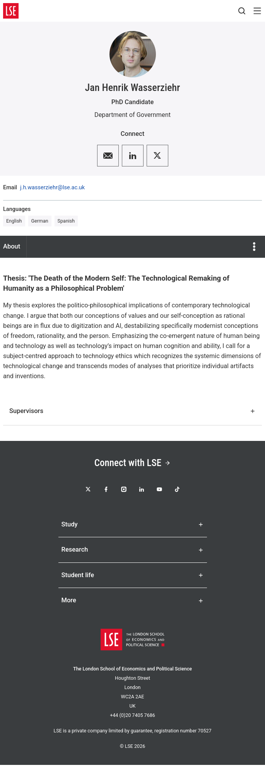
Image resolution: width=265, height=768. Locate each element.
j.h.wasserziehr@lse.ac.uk (52, 188)
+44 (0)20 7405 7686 (132, 718)
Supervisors (132, 411)
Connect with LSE (132, 463)
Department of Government (132, 114)
